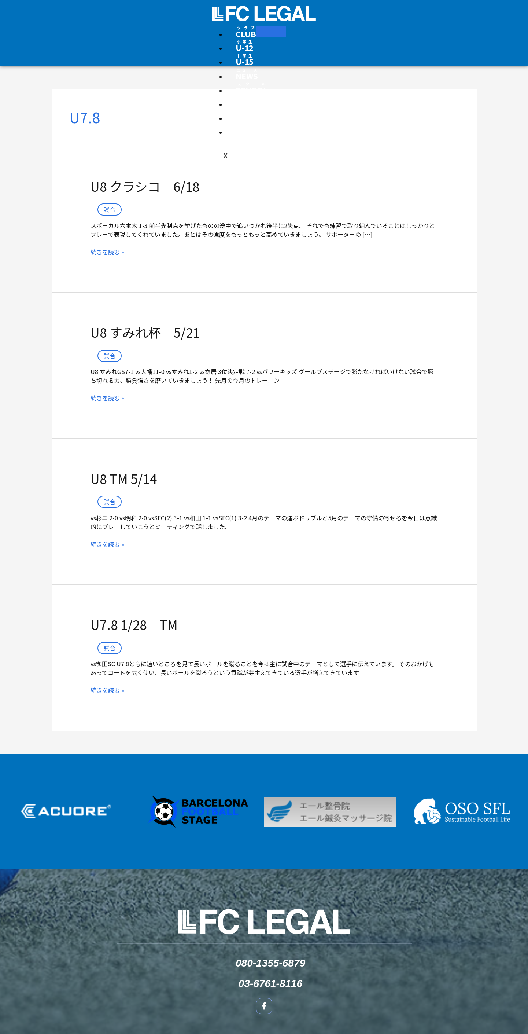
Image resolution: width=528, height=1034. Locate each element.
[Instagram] (307, 34)
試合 (109, 209)
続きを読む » (107, 251)
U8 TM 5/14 (124, 478)
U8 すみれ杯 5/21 (145, 332)
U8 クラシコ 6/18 (145, 186)
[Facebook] (316, 34)
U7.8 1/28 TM (134, 624)
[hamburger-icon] (271, 31)
